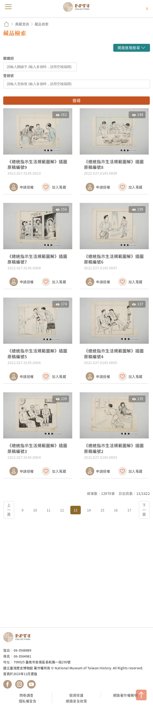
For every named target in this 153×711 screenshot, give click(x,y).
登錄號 (8, 75)
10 (35, 510)
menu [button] (8, 7)
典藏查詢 (22, 24)
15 (102, 510)
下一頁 (144, 510)
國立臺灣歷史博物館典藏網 (77, 7)
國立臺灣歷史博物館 (18, 637)
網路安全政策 (76, 701)
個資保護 (76, 695)
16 (116, 510)
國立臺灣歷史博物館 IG (19, 684)
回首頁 (6, 24)
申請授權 (27, 187)
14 (89, 510)
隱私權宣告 (28, 701)
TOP (141, 695)
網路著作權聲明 (125, 695)
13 (76, 510)
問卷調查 (26, 695)
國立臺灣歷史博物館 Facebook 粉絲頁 (7, 684)
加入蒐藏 (59, 187)
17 (129, 510)
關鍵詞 (8, 58)
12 (62, 510)
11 (49, 510)
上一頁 (9, 510)
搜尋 (76, 100)
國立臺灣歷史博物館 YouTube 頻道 (31, 684)
